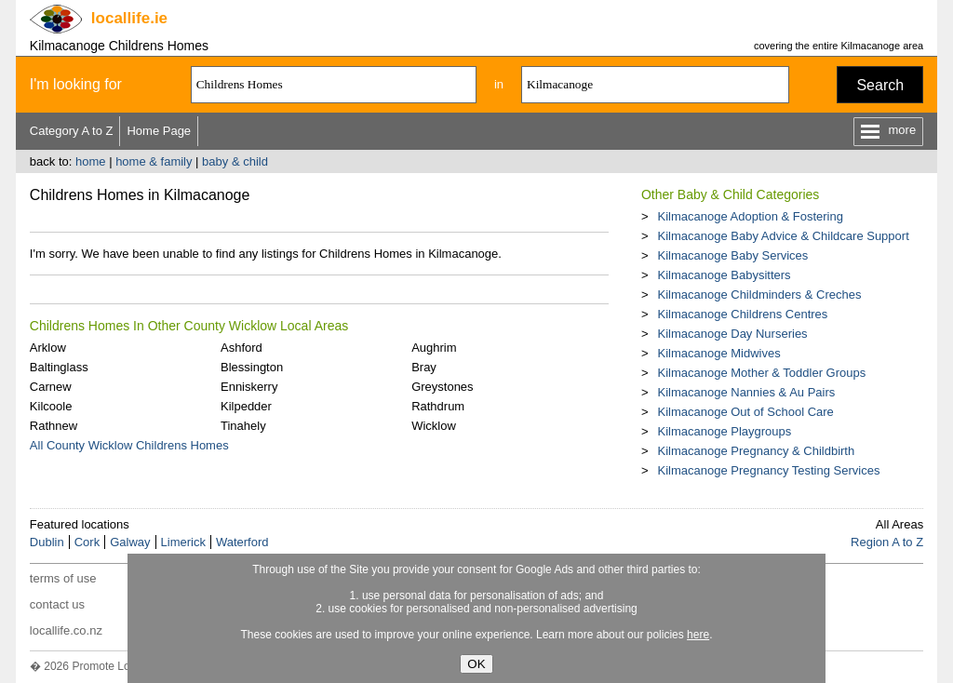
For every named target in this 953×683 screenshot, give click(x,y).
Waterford (242, 542)
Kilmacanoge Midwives (718, 353)
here (698, 634)
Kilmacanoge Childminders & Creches (759, 294)
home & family (153, 161)
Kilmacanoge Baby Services (732, 255)
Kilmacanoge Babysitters (723, 275)
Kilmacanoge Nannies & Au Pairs (746, 392)
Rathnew (53, 426)
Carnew (51, 387)
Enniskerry (249, 387)
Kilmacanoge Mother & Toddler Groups (761, 373)
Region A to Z (887, 542)
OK (476, 664)
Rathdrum (437, 406)
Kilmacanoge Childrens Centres (742, 314)
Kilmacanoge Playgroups (724, 431)
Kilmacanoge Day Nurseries (732, 334)
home (90, 161)
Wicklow (433, 426)
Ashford (241, 348)
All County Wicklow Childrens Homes (129, 445)
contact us (57, 604)
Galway (130, 542)
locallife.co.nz (66, 630)
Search (880, 85)
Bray (423, 367)
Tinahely (243, 426)
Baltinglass (59, 367)
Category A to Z (72, 131)
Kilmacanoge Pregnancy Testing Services (768, 470)
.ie (129, 18)
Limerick (183, 542)
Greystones (442, 387)
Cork (87, 542)
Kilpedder (246, 406)
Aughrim (433, 348)
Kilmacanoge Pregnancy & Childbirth (755, 451)
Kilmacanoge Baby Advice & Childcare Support (782, 236)
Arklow (48, 348)
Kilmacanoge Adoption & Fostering (749, 216)
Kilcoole (51, 406)
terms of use (63, 578)
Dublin (47, 542)
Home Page (159, 131)
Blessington (252, 367)
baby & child (235, 161)
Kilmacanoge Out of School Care (745, 412)
